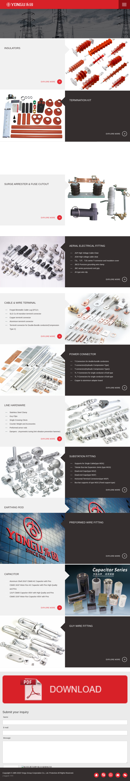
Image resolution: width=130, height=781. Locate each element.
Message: (7, 769)
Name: (5, 748)
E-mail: (6, 759)
